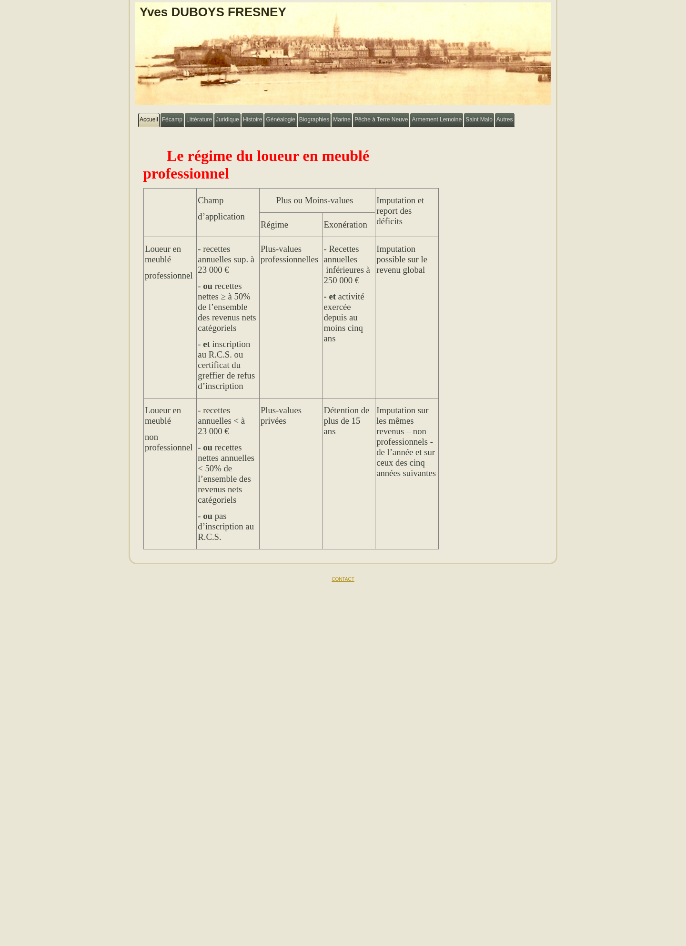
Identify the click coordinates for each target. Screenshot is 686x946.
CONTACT (343, 579)
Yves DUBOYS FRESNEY (213, 12)
